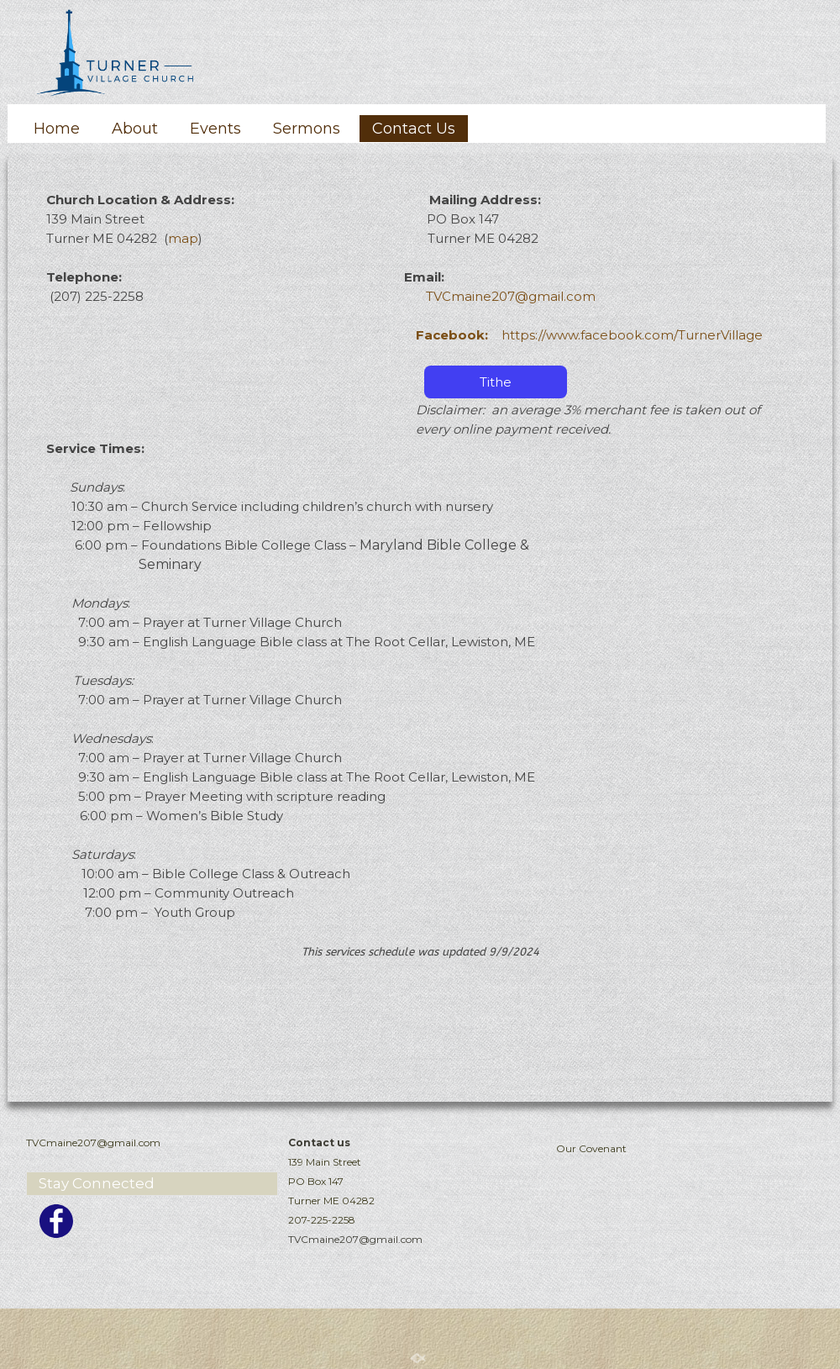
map (183, 238)
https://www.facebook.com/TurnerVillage (589, 335)
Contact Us (413, 128)
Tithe (496, 382)
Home (57, 128)
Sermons (306, 128)
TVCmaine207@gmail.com (511, 296)
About (135, 128)
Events (215, 128)
